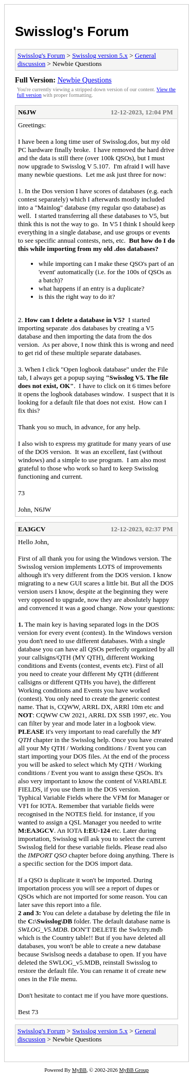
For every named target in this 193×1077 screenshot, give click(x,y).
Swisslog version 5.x (100, 55)
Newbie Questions (85, 80)
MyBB (79, 1070)
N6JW (27, 112)
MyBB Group (133, 1070)
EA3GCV (31, 529)
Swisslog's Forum (72, 31)
